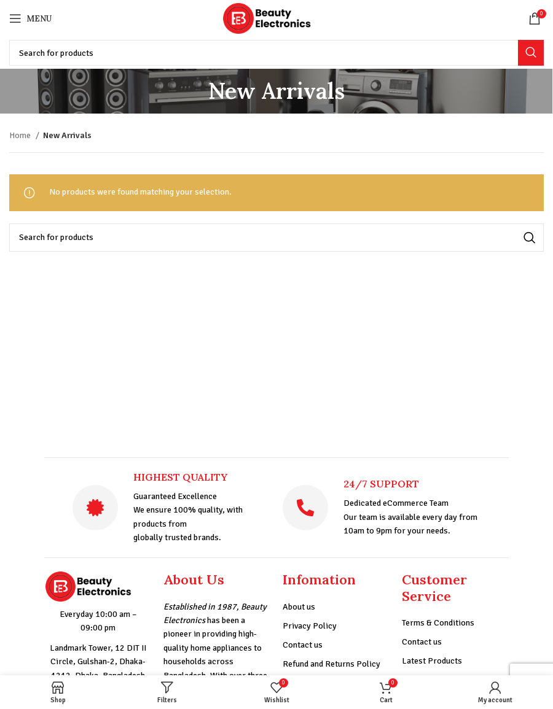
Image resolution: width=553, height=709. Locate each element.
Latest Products (432, 661)
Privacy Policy (310, 626)
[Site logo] (277, 17)
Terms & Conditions (438, 623)
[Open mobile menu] (30, 18)
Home (21, 135)
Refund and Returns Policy (331, 664)
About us (299, 607)
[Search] (276, 53)
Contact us (303, 645)
